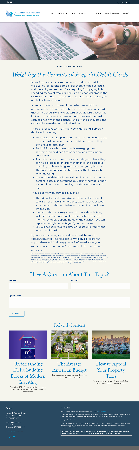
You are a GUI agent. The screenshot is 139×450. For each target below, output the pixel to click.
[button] (63, 13)
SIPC (125, 423)
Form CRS (67, 408)
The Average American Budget (69, 366)
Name (12, 280)
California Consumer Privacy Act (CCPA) (118, 414)
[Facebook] (6, 437)
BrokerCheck (102, 411)
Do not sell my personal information (112, 416)
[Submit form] (16, 314)
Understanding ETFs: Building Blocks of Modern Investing (28, 372)
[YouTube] (11, 2)
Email (74, 280)
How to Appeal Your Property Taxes (111, 369)
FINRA (122, 423)
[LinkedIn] (8, 2)
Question (15, 295)
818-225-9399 (124, 3)
